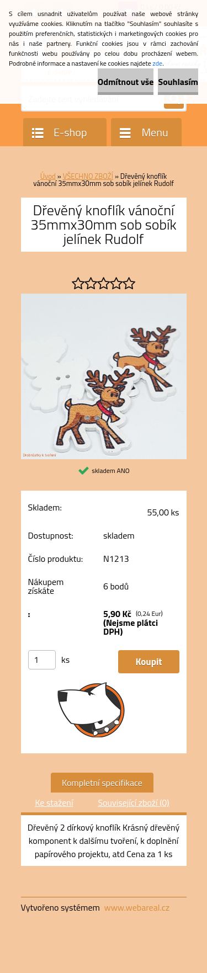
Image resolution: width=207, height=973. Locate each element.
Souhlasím (178, 81)
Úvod (48, 176)
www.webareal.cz (136, 907)
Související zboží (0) (133, 802)
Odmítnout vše (126, 81)
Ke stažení (54, 802)
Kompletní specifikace (102, 782)
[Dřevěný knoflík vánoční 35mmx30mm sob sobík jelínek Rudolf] (104, 298)
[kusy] (42, 659)
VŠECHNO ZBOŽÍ (88, 176)
